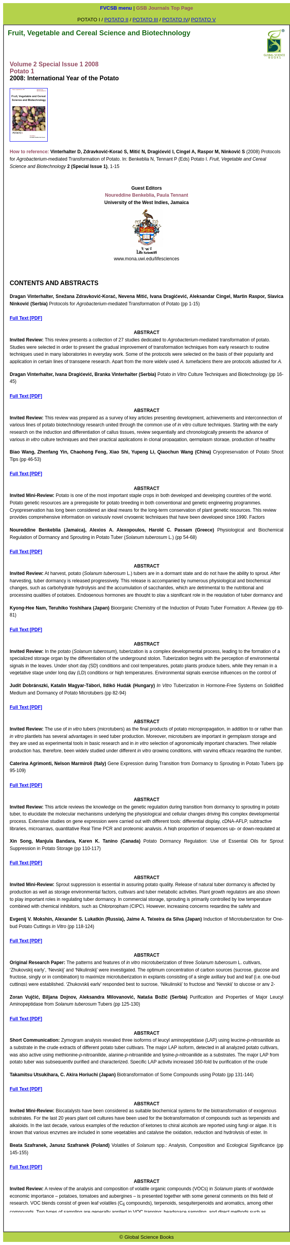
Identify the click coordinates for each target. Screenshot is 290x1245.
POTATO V (203, 20)
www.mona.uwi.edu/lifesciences (147, 258)
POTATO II (116, 20)
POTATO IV (175, 20)
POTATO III (145, 20)
